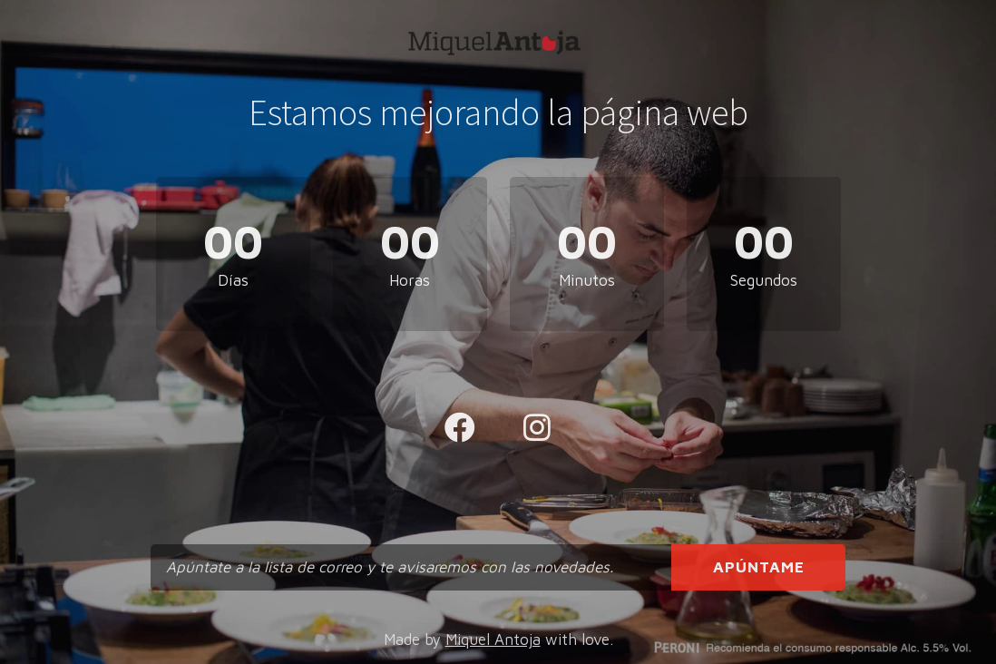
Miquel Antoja (493, 639)
